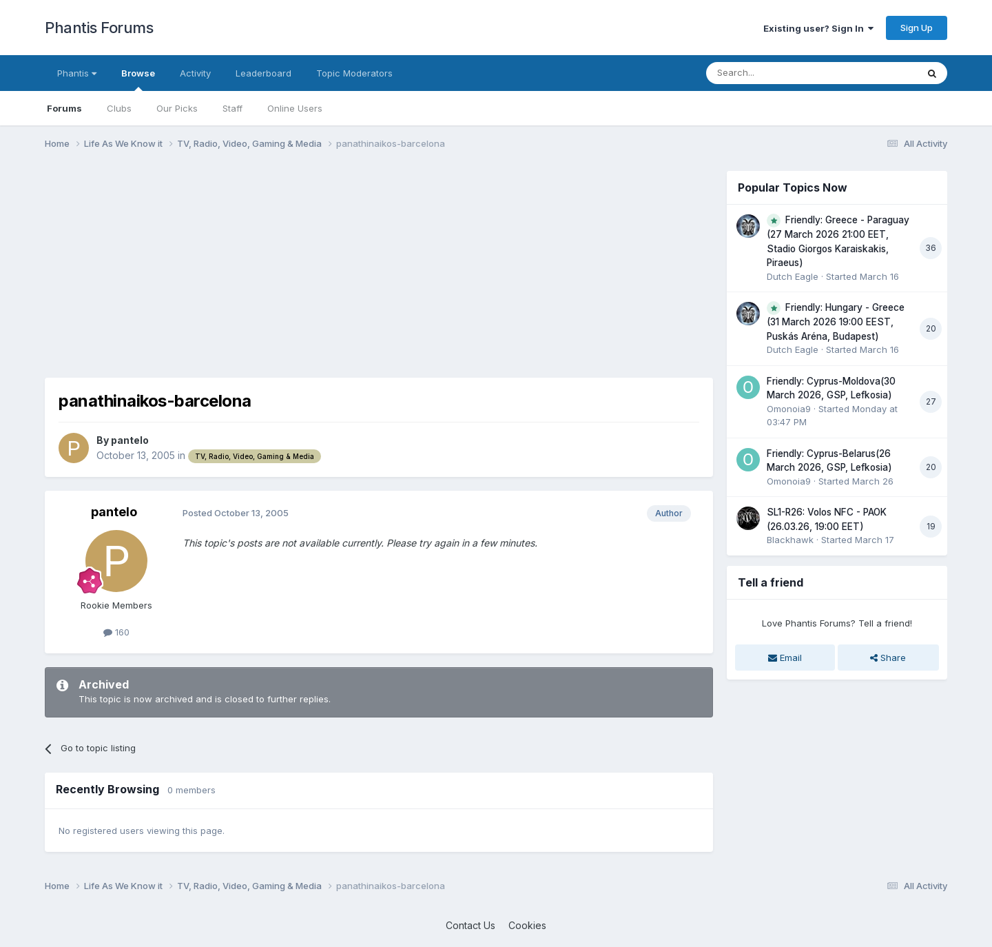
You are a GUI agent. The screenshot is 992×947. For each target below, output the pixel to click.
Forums (64, 108)
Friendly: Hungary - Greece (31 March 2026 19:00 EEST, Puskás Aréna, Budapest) (836, 322)
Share (888, 657)
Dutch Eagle (792, 276)
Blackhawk (790, 539)
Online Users (294, 108)
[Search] (776, 73)
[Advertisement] (295, 267)
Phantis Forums (99, 28)
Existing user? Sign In (818, 28)
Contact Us (470, 925)
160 (116, 632)
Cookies (527, 925)
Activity (195, 73)
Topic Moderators (354, 73)
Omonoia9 (789, 408)
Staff (232, 108)
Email (785, 657)
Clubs (119, 108)
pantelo (130, 440)
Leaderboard (263, 73)
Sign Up (916, 27)
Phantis (76, 73)
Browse (138, 79)
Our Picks (177, 108)
